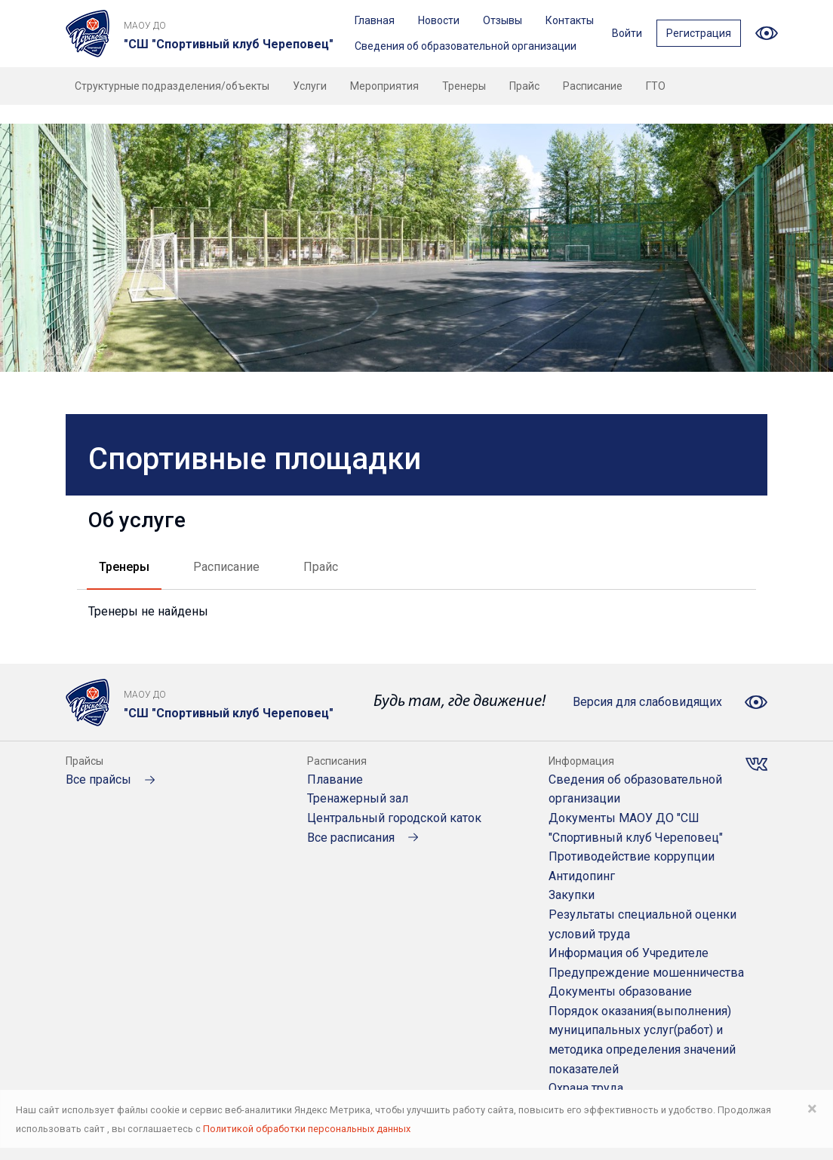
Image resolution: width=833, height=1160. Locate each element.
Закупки (572, 895)
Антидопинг (582, 876)
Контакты (570, 20)
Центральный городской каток (394, 818)
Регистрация (698, 33)
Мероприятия (384, 86)
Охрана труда (586, 1088)
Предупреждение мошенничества (646, 972)
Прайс (524, 86)
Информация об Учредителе (629, 953)
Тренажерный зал (357, 798)
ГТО (655, 86)
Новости (439, 20)
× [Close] (812, 1108)
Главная (375, 20)
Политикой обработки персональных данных (306, 1128)
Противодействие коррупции (632, 856)
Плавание (335, 779)
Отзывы (502, 20)
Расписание (592, 86)
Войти (627, 33)
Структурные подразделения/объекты (172, 86)
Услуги (310, 86)
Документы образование (620, 991)
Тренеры (464, 86)
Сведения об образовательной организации (465, 46)
